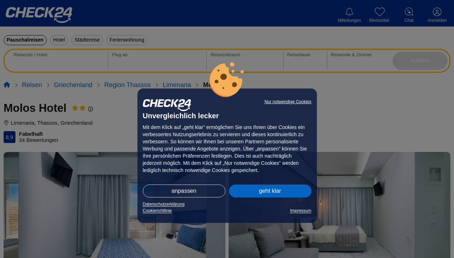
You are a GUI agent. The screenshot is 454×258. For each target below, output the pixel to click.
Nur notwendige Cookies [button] (288, 101)
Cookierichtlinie (157, 210)
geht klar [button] (270, 191)
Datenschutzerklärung (164, 204)
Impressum (300, 210)
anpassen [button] (184, 191)
